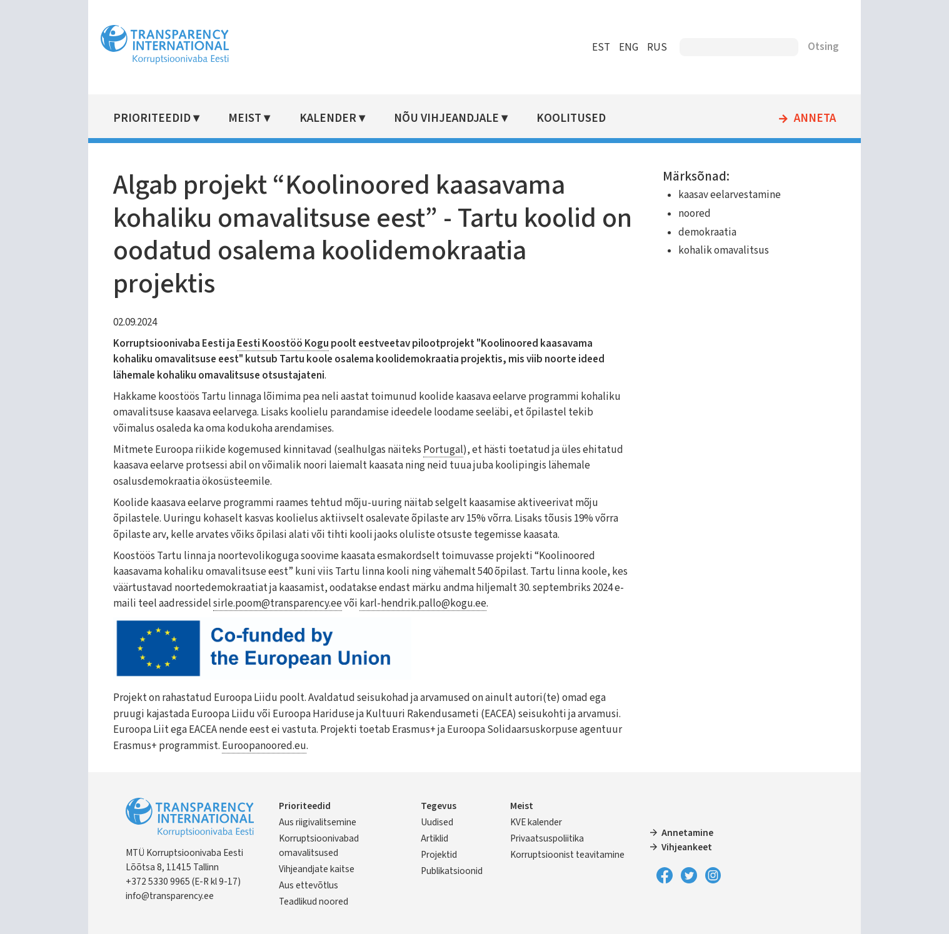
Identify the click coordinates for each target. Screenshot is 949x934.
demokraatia (702, 232)
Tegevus (442, 806)
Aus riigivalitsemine (329, 822)
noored (689, 214)
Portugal (454, 450)
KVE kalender (537, 822)
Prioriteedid (163, 118)
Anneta (804, 118)
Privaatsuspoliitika (548, 838)
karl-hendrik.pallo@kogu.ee (465, 603)
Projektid (442, 854)
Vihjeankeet (683, 847)
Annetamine (684, 833)
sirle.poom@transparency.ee (320, 603)
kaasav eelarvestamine (724, 195)
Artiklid (438, 838)
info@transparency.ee (181, 896)
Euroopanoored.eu (412, 746)
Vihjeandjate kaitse (328, 869)
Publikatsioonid (455, 871)
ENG (617, 47)
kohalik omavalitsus (718, 250)
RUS (646, 47)
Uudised (440, 822)
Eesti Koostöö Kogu (294, 343)
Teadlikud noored (324, 901)
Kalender (337, 118)
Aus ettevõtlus (319, 885)
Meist (255, 118)
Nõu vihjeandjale (454, 118)
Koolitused (578, 118)
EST (590, 47)
